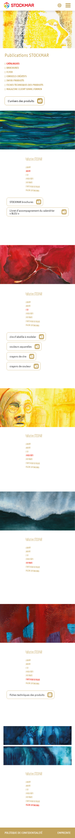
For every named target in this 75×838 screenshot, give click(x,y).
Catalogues (12, 63)
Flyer (9, 72)
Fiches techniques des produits (24, 85)
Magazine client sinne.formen (24, 89)
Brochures (12, 67)
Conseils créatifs (16, 76)
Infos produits (15, 80)
